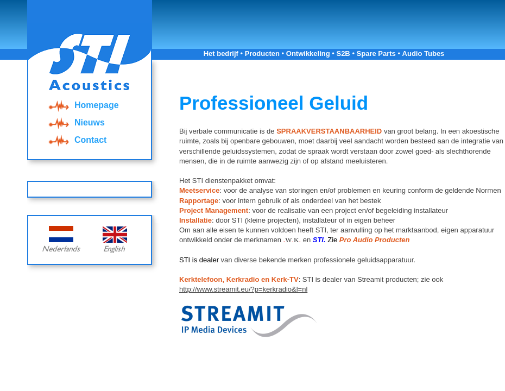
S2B (343, 53)
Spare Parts (376, 53)
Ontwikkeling (308, 53)
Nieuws (75, 122)
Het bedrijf (221, 53)
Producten (262, 53)
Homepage (82, 105)
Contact (76, 139)
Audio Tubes (423, 53)
